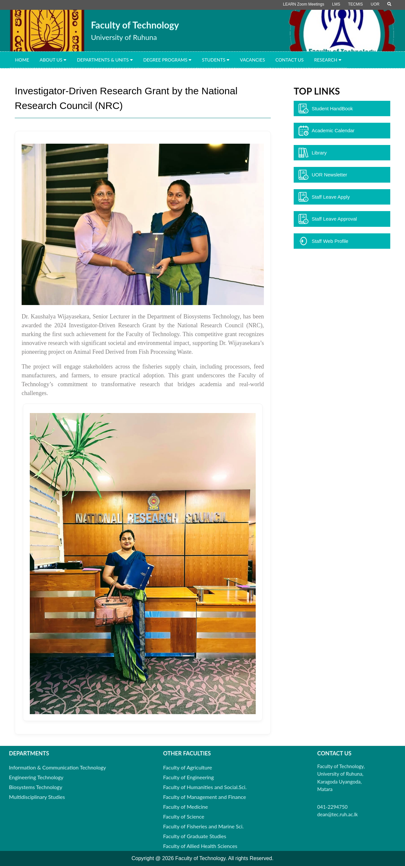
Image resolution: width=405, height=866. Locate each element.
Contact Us (289, 60)
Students (216, 60)
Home (22, 60)
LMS (336, 4)
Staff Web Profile (323, 241)
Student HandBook (326, 108)
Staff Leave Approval (328, 219)
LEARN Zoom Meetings (303, 4)
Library (313, 153)
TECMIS (355, 4)
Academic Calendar (327, 130)
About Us (53, 60)
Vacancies (252, 60)
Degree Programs (167, 60)
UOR (375, 4)
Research (327, 60)
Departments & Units (105, 60)
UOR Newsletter (323, 175)
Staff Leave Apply (324, 197)
